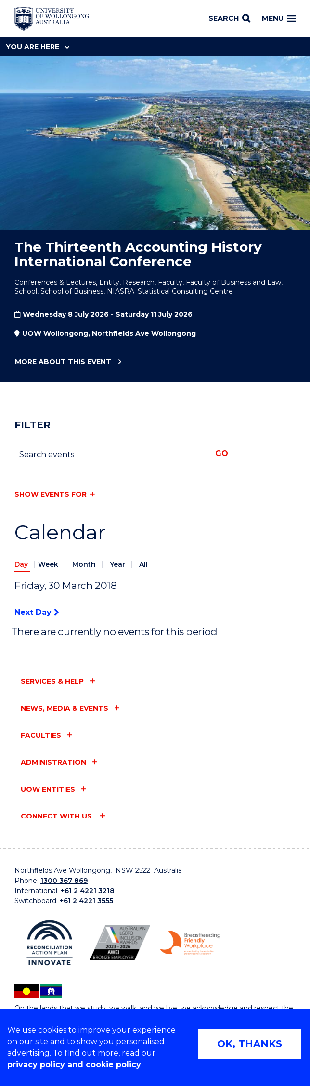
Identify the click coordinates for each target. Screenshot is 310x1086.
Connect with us (57, 816)
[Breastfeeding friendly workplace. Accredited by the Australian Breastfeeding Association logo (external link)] (190, 943)
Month (85, 564)
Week (49, 564)
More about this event (62, 362)
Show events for (50, 494)
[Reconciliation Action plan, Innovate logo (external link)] (49, 943)
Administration (53, 762)
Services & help (52, 681)
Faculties (41, 735)
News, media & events (64, 708)
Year (118, 564)
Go (221, 453)
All (143, 564)
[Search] (229, 19)
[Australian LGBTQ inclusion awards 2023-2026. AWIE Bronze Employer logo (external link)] (120, 942)
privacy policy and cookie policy (74, 1064)
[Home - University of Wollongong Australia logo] (51, 19)
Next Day (36, 612)
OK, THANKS (249, 1043)
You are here (37, 46)
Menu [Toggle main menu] (279, 18)
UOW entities (48, 789)
